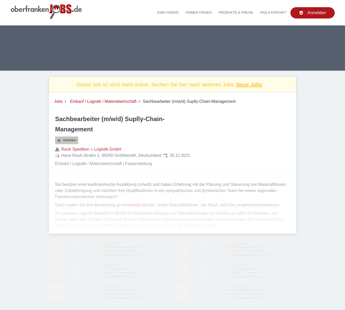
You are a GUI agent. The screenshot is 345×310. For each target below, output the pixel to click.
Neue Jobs (249, 84)
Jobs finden (168, 12)
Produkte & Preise (236, 12)
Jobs (58, 101)
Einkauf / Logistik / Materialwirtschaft (103, 101)
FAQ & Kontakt (273, 12)
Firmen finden (198, 12)
